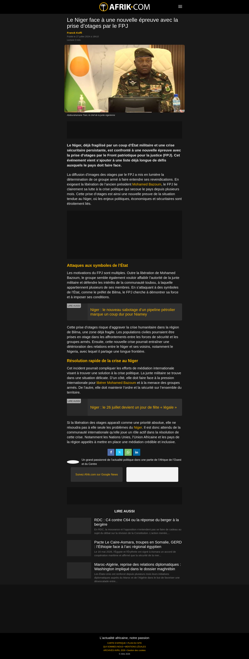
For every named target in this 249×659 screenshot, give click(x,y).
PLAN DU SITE (135, 643)
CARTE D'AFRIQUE (116, 643)
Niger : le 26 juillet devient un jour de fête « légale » (133, 407)
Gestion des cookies (136, 650)
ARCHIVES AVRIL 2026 (114, 650)
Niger (138, 427)
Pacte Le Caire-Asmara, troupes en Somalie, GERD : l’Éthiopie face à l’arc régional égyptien (138, 544)
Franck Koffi (74, 32)
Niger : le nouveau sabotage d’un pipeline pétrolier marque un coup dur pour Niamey (132, 312)
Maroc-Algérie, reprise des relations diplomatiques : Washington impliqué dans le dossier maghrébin (137, 566)
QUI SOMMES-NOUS (113, 647)
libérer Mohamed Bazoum (116, 383)
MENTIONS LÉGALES (135, 647)
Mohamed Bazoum (146, 184)
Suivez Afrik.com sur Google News (96, 474)
